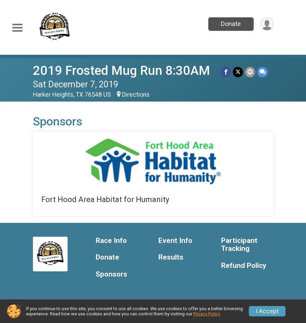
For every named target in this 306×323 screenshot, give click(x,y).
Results (170, 257)
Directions (136, 94)
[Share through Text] (262, 72)
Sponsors (111, 274)
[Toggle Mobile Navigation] (17, 28)
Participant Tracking (239, 245)
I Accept (267, 311)
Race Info (111, 241)
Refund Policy (243, 266)
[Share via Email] (250, 72)
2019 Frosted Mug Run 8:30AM (121, 70)
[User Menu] (267, 24)
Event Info (175, 241)
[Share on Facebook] (226, 72)
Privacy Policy (206, 313)
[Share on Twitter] (238, 72)
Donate (231, 23)
